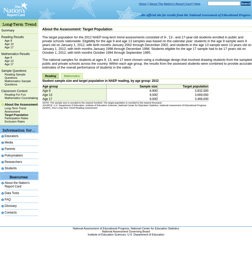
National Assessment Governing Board (126, 231)
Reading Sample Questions (15, 76)
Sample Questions (13, 71)
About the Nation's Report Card (17, 184)
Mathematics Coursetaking (21, 97)
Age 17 (9, 47)
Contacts (11, 212)
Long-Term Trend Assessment (15, 110)
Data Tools (12, 193)
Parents (10, 149)
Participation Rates (16, 118)
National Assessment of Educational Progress (101, 228)
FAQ (8, 199)
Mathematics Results (15, 54)
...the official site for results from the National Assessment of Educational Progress (195, 15)
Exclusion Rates (15, 121)
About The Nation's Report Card (170, 3)
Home (143, 3)
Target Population (16, 114)
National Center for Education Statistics (155, 228)
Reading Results (12, 37)
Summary (7, 30)
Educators (11, 136)
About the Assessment (21, 104)
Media (9, 142)
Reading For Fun (15, 94)
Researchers (13, 162)
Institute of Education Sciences (107, 234)
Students (11, 168)
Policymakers (14, 155)
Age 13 (9, 44)
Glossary (11, 206)
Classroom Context (14, 91)
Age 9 (8, 40)
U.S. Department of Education (145, 234)
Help (197, 3)
